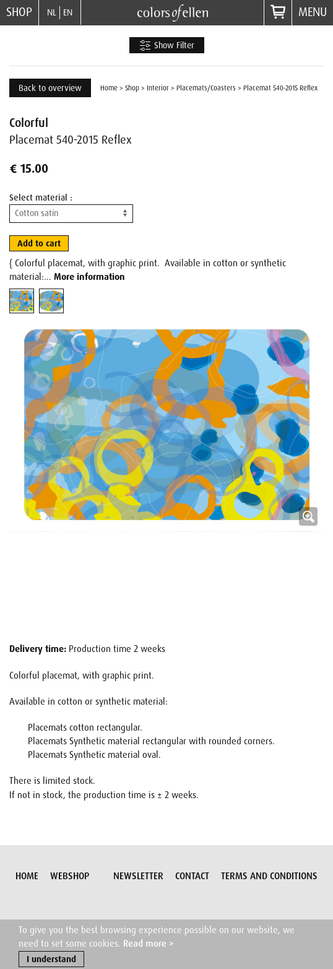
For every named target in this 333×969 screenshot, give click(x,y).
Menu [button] (312, 12)
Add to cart (39, 243)
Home (109, 88)
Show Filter (166, 46)
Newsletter (138, 876)
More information (89, 277)
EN (67, 12)
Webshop (69, 876)
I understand (51, 959)
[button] (166, 475)
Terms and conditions (269, 876)
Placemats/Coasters (206, 88)
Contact (192, 876)
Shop (19, 12)
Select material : (40, 197)
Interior (158, 88)
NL (51, 12)
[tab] (21, 301)
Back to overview (50, 87)
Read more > (148, 944)
